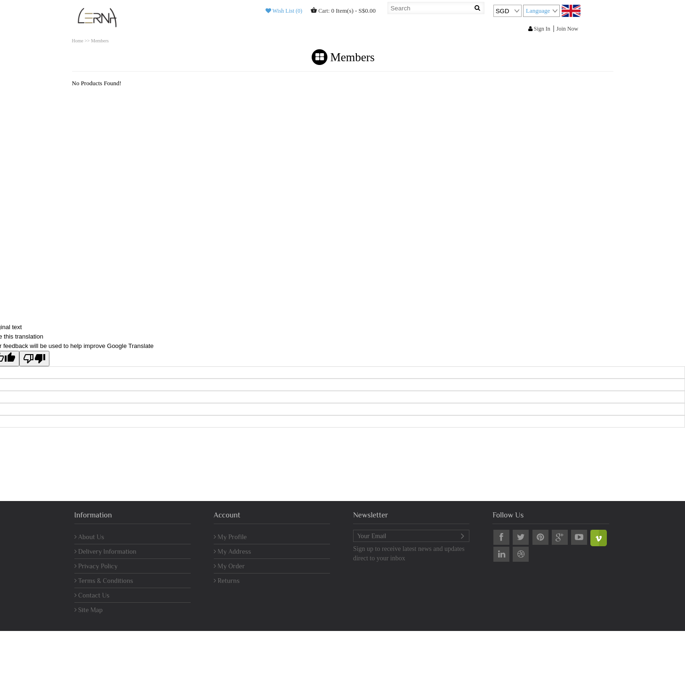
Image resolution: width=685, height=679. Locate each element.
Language (538, 10)
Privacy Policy (96, 566)
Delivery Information (105, 551)
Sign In (539, 28)
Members (100, 40)
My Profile (230, 537)
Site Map (88, 610)
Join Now (567, 28)
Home (77, 40)
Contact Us (92, 595)
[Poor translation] (34, 358)
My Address (232, 551)
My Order (229, 566)
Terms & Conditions (103, 580)
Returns (227, 580)
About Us (89, 537)
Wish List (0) (284, 11)
